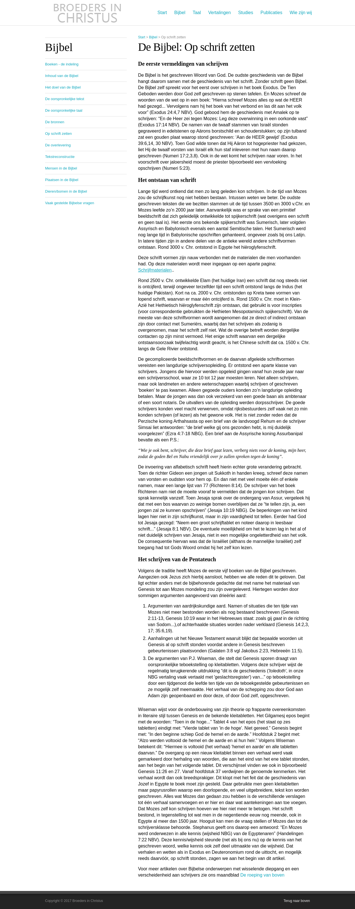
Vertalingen (219, 12)
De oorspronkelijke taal (63, 110)
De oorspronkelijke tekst (64, 99)
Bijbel (179, 12)
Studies (245, 12)
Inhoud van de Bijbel (61, 76)
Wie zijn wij (301, 12)
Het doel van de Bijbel (63, 87)
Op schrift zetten (58, 133)
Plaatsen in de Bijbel (61, 180)
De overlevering (58, 145)
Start (162, 12)
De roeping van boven (262, 875)
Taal (197, 12)
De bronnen (54, 122)
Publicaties (271, 12)
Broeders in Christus (87, 12)
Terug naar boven (297, 901)
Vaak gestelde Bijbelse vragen (69, 203)
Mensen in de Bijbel (61, 168)
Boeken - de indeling (62, 64)
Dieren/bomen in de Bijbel (66, 191)
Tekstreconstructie (60, 157)
